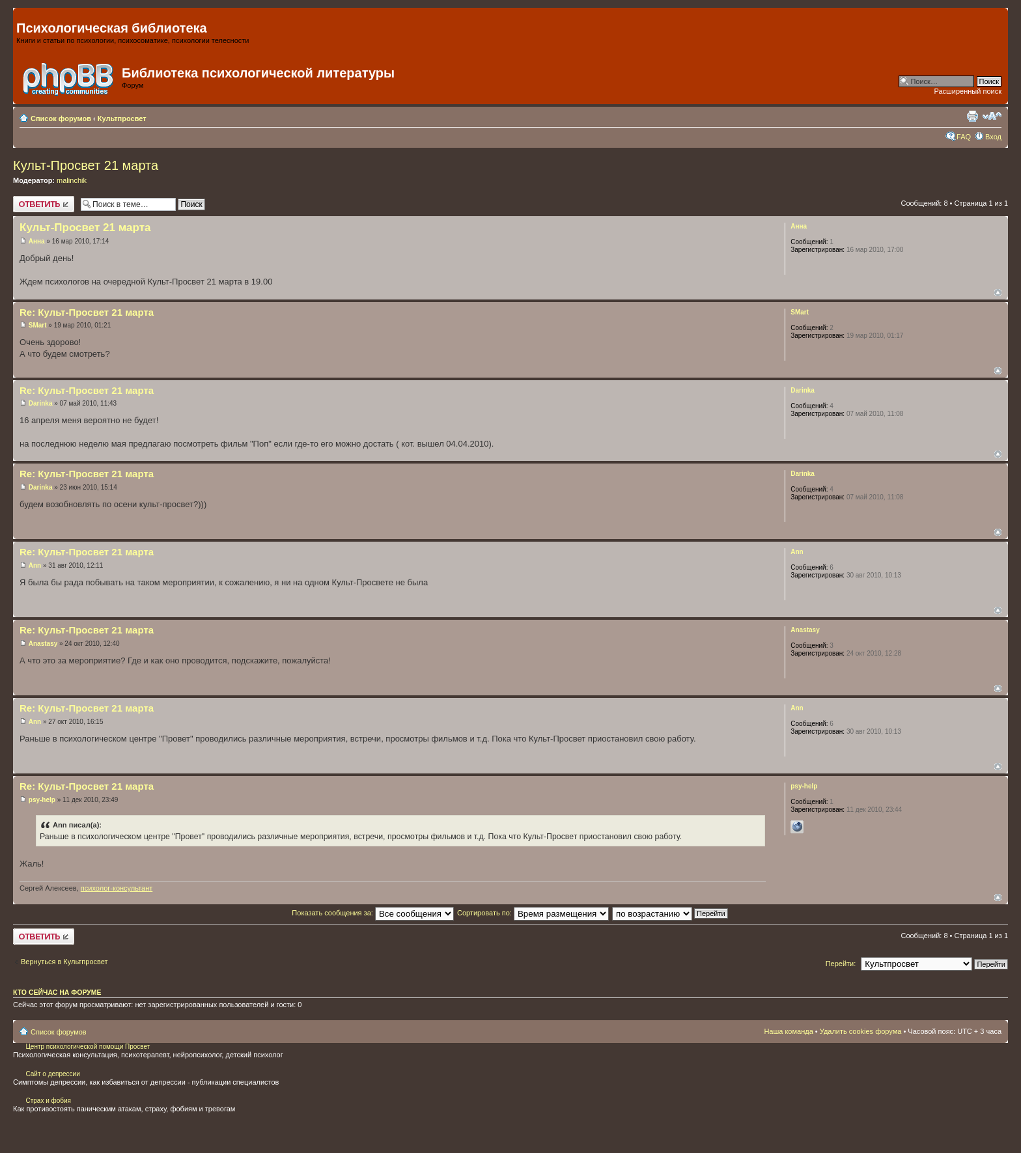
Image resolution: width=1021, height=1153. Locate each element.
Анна (37, 241)
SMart (38, 325)
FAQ (964, 137)
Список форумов (61, 118)
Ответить (43, 204)
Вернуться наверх (997, 292)
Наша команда (788, 1031)
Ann (35, 565)
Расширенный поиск (967, 91)
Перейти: (841, 963)
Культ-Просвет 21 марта (85, 165)
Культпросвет (122, 118)
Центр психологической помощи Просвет (87, 1046)
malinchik (72, 180)
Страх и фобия (48, 1100)
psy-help (42, 799)
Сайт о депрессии (52, 1073)
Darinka (41, 403)
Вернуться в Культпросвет (64, 961)
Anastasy (43, 643)
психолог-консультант (117, 888)
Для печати (972, 116)
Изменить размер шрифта (992, 116)
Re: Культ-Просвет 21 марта (87, 312)
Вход (993, 137)
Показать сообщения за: (373, 913)
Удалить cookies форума (861, 1031)
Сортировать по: (533, 913)
